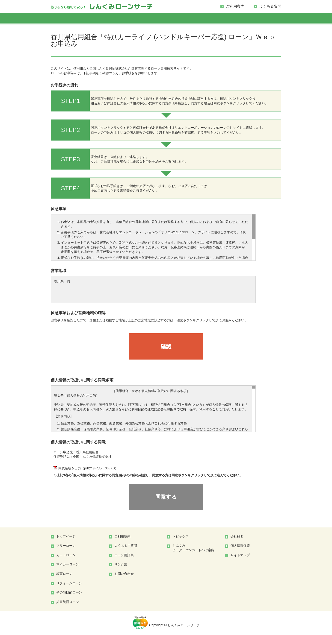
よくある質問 (270, 6)
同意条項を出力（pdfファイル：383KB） (85, 468)
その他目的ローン (69, 592)
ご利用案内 (235, 6)
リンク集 (120, 564)
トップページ (66, 536)
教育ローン (64, 574)
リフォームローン (69, 583)
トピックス (180, 536)
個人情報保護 (240, 545)
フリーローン (66, 545)
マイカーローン (67, 564)
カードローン (66, 555)
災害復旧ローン (67, 602)
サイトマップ (240, 555)
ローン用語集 (124, 555)
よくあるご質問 (125, 545)
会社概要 (237, 536)
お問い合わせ (124, 574)
